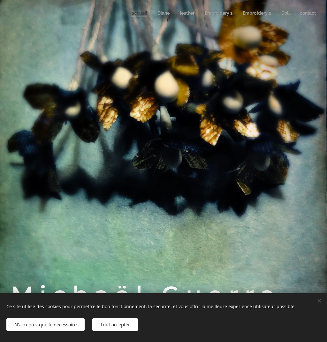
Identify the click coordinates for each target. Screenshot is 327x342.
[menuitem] (130, 13)
